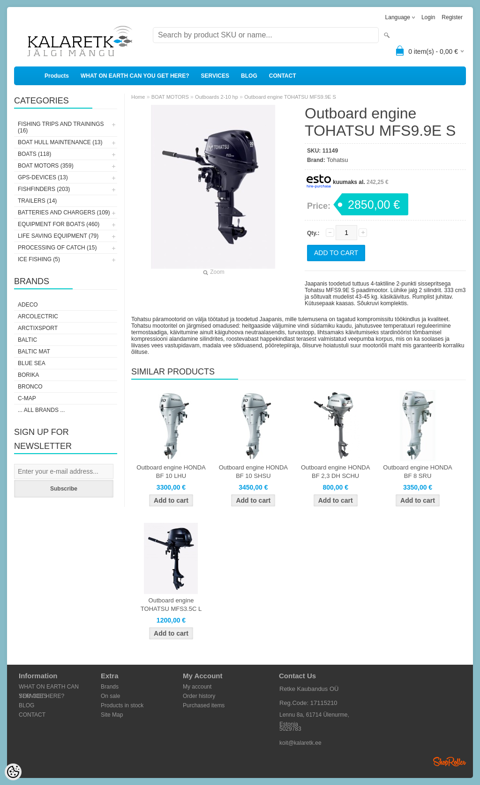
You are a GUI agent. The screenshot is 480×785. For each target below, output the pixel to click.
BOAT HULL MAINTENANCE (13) (60, 142)
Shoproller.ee (449, 761)
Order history (199, 696)
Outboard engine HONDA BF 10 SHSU (253, 471)
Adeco (28, 304)
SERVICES (215, 76)
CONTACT (282, 76)
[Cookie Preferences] (13, 771)
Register (452, 17)
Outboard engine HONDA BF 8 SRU (417, 471)
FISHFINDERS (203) (44, 189)
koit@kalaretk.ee (300, 743)
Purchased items (204, 705)
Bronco (30, 386)
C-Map (27, 398)
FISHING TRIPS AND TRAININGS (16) (61, 127)
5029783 (290, 729)
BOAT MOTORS (170, 97)
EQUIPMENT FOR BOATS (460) (58, 224)
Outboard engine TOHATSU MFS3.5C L (171, 604)
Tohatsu (337, 159)
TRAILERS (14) (37, 201)
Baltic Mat (34, 351)
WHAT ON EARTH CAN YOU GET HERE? (135, 76)
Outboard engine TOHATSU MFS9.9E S (290, 97)
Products (57, 76)
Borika (28, 375)
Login (428, 17)
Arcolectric (38, 316)
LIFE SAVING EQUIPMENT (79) (58, 236)
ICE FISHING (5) (39, 259)
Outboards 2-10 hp (216, 97)
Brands (110, 686)
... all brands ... (41, 410)
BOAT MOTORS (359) (46, 165)
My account (197, 686)
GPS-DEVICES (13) (43, 177)
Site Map (112, 715)
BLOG (249, 76)
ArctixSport (38, 328)
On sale (110, 696)
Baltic (27, 340)
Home (138, 97)
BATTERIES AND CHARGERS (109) (64, 212)
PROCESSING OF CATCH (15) (57, 247)
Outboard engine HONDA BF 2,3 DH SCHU (335, 471)
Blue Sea (31, 363)
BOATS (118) (34, 154)
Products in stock (122, 705)
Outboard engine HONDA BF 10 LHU (170, 471)
